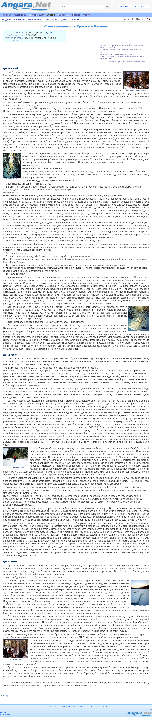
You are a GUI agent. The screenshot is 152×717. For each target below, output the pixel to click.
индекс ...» (14, 40)
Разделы (6, 19)
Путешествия (77, 19)
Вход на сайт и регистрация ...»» (134, 6)
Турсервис (63, 14)
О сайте (3, 712)
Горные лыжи (35, 19)
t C (147, 19)
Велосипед (51, 19)
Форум (87, 14)
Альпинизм (19, 19)
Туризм (63, 19)
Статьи (51, 14)
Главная (6, 14)
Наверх (6, 695)
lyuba (50, 32)
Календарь (20, 14)
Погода (76, 14)
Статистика (5, 714)
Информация (36, 14)
